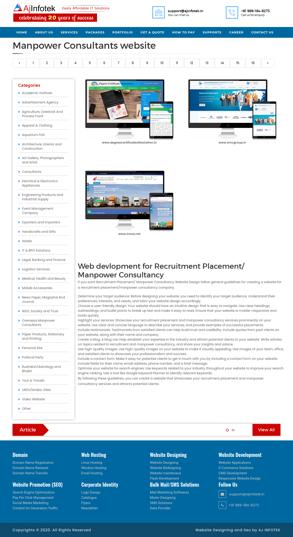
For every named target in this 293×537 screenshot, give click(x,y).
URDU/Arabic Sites (36, 390)
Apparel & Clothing (37, 125)
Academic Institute (37, 93)
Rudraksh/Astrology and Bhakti (41, 368)
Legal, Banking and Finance (43, 260)
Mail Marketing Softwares (169, 492)
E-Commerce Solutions (236, 468)
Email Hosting (92, 473)
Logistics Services (36, 269)
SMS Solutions (161, 503)
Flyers (85, 503)
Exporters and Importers (41, 222)
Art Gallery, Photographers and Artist (43, 160)
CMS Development (233, 473)
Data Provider (160, 508)
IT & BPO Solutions (36, 250)
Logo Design (90, 492)
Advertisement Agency (40, 102)
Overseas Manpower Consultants (38, 322)
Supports (212, 32)
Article (28, 430)
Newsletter (89, 508)
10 (161, 63)
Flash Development (164, 478)
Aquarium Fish (33, 135)
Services (69, 32)
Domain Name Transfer (30, 473)
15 (237, 63)
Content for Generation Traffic (35, 508)
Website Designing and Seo (223, 530)
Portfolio (122, 32)
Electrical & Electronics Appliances (40, 183)
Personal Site (32, 348)
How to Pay (183, 32)
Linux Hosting (91, 463)
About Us (44, 32)
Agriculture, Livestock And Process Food (42, 113)
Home (21, 32)
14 (222, 63)
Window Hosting (93, 468)
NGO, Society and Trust (40, 311)
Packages (95, 32)
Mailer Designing (163, 498)
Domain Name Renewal (30, 468)
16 (253, 63)
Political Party (32, 357)
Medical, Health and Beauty (44, 278)
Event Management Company (37, 210)
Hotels (27, 241)
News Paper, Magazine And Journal (43, 299)
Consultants (31, 171)
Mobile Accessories (37, 288)
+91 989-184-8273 (239, 505)
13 (207, 63)
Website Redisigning (165, 468)
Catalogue (89, 498)
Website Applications (235, 463)
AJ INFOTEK (269, 530)
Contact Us (262, 32)
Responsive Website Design (240, 478)
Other (26, 408)
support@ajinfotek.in (241, 494)
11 (177, 63)
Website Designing (164, 463)
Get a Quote (152, 32)
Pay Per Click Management (33, 498)
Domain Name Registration (33, 463)
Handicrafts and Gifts (39, 231)
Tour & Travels (33, 380)
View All (266, 429)
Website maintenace (165, 473)
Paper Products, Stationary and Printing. (43, 336)
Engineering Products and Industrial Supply (42, 197)
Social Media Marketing (31, 503)
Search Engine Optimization (34, 492)
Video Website (33, 399)
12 (191, 63)
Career (236, 32)
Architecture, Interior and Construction (42, 146)
